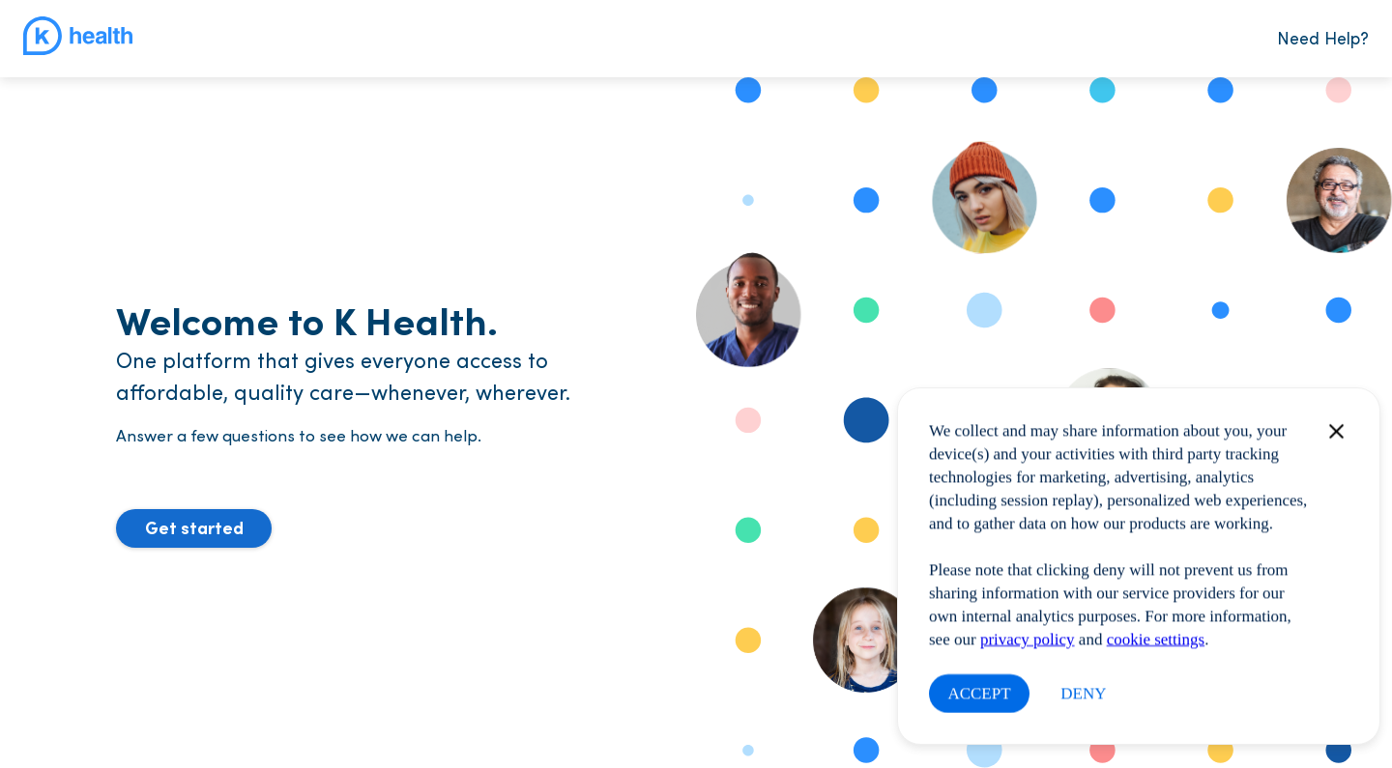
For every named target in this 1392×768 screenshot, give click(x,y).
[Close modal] (1328, 431)
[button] (194, 528)
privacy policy (1027, 639)
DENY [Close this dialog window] (1083, 693)
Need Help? (1323, 37)
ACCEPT (978, 693)
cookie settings (1156, 639)
